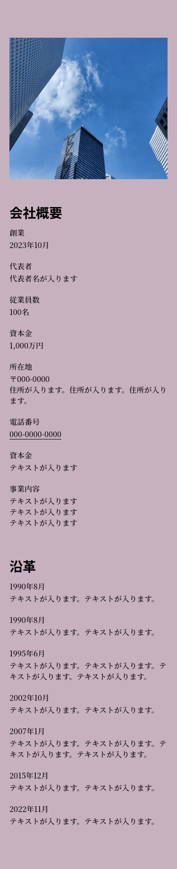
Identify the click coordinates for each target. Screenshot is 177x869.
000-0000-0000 (35, 434)
